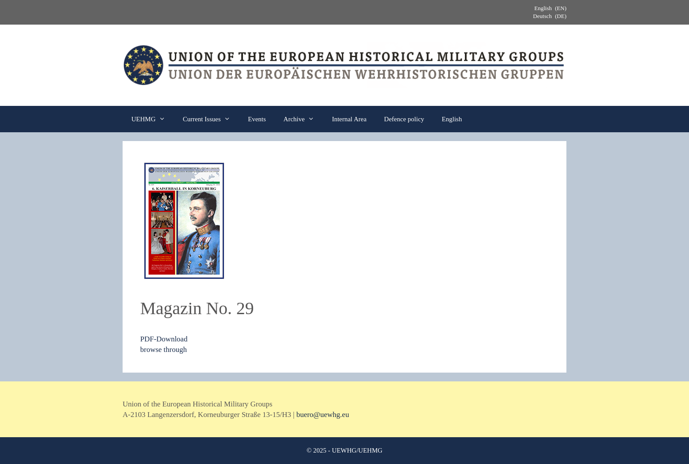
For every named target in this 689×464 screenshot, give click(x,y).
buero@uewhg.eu (322, 414)
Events (257, 119)
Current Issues (211, 119)
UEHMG (152, 119)
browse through (163, 349)
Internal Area (349, 119)
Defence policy (404, 119)
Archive (303, 119)
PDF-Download (164, 339)
